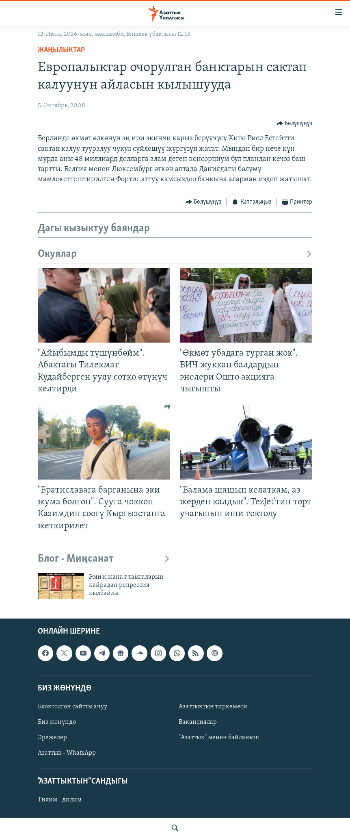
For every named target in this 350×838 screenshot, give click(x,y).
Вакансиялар (198, 722)
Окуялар (175, 254)
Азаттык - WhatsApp (67, 753)
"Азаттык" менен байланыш (219, 737)
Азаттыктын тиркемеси (213, 706)
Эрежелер (52, 737)
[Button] (295, 123)
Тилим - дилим (60, 800)
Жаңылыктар (61, 50)
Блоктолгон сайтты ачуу (72, 706)
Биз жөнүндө (57, 722)
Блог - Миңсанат (104, 559)
